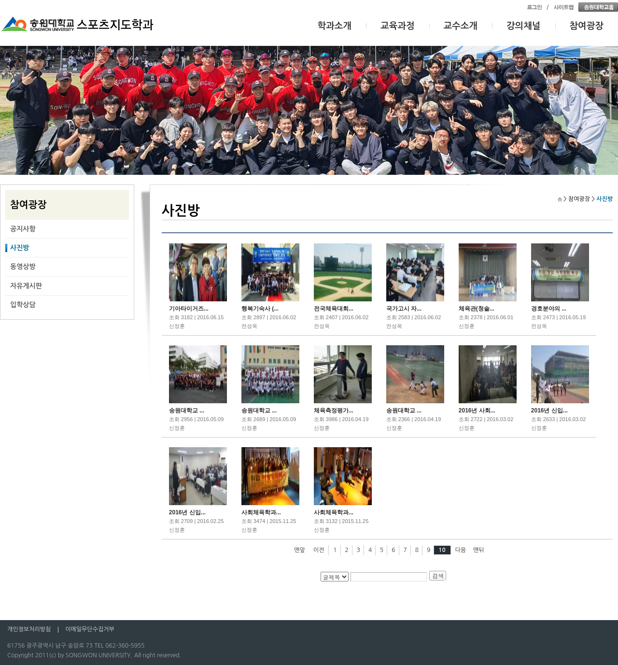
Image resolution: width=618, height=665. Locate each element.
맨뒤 (478, 550)
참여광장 (587, 25)
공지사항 (23, 229)
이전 (318, 550)
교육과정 (397, 25)
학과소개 (335, 25)
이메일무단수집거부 (89, 629)
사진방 (19, 247)
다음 (460, 550)
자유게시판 (26, 286)
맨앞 (299, 550)
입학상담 (23, 304)
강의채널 (523, 25)
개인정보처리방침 (29, 629)
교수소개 (461, 25)
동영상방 (23, 266)
